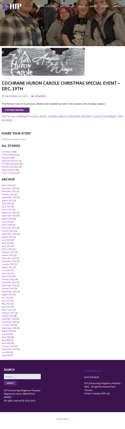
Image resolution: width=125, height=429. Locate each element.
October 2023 (8, 231)
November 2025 (9, 191)
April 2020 (6, 343)
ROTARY (105, 6)
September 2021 (9, 291)
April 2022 (6, 273)
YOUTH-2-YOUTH (46, 6)
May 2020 (6, 340)
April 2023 (6, 246)
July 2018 (6, 355)
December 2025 (9, 188)
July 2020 (6, 334)
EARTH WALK (66, 6)
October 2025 (8, 194)
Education (6, 158)
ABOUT (81, 6)
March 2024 (7, 225)
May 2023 (6, 243)
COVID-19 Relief (9, 155)
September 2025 (9, 197)
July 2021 (6, 298)
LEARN (93, 6)
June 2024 (6, 222)
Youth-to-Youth (9, 173)
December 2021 (9, 282)
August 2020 (7, 331)
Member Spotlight (10, 167)
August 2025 (7, 200)
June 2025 (6, 203)
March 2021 (7, 310)
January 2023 (8, 255)
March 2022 (7, 276)
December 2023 (9, 228)
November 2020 (9, 322)
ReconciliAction (9, 170)
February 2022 (8, 279)
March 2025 (7, 209)
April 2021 (6, 307)
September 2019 (9, 349)
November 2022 (9, 261)
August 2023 (7, 237)
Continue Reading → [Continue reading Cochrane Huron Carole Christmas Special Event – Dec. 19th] (15, 110)
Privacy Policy (62, 419)
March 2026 (7, 185)
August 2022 (7, 267)
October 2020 (8, 325)
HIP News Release (10, 164)
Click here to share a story (14, 139)
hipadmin (40, 96)
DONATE (118, 6)
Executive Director (10, 161)
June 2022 (6, 270)
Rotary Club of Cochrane (99, 116)
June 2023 (6, 240)
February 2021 (8, 313)
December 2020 (9, 319)
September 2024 (9, 215)
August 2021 (7, 294)
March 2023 (7, 249)
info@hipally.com (92, 371)
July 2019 (6, 352)
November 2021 (9, 285)
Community (23, 116)
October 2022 (8, 264)
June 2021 (6, 300)
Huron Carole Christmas (64, 116)
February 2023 (8, 252)
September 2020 (9, 328)
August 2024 (7, 219)
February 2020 (8, 346)
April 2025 (6, 206)
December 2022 (9, 258)
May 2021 (6, 304)
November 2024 (9, 213)
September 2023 (9, 234)
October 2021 (8, 288)
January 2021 (8, 316)
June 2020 (6, 337)
